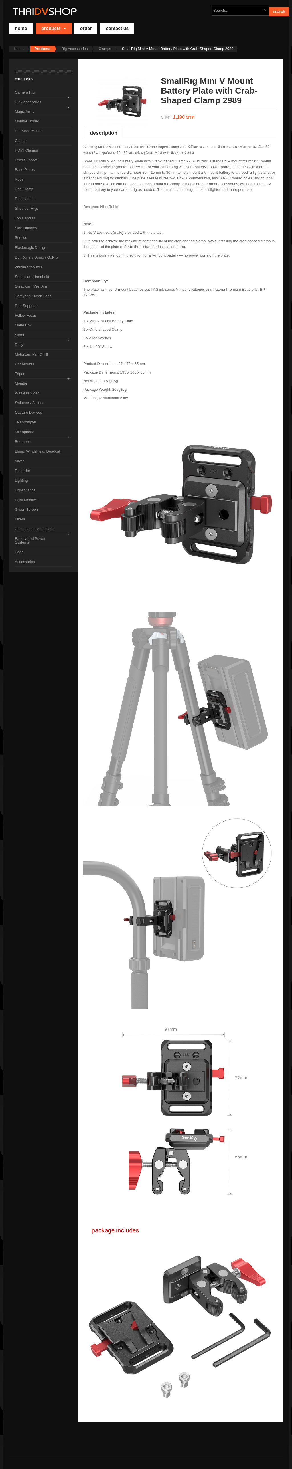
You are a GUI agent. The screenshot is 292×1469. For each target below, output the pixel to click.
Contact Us (117, 28)
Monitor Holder (27, 121)
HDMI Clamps (26, 150)
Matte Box (23, 325)
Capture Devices (28, 412)
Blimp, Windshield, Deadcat (37, 451)
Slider (19, 335)
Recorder (22, 471)
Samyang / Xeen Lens (33, 296)
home (21, 28)
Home (19, 49)
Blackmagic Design (30, 247)
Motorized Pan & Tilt (31, 354)
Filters (20, 519)
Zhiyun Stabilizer (28, 267)
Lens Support (26, 160)
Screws (21, 237)
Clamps (105, 49)
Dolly (19, 344)
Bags (19, 552)
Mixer (19, 461)
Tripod (20, 374)
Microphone (24, 432)
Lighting (21, 480)
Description (103, 133)
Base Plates (25, 170)
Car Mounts (24, 364)
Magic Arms (24, 111)
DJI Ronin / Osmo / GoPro (36, 257)
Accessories (25, 562)
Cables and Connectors (34, 529)
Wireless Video (27, 393)
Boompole (23, 441)
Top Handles (25, 218)
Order (86, 28)
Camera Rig (25, 92)
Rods (19, 179)
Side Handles (26, 228)
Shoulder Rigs (26, 208)
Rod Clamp (24, 189)
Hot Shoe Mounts (29, 131)
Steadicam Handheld (32, 277)
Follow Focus (26, 315)
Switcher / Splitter (29, 403)
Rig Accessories (74, 49)
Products (53, 28)
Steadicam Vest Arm (31, 286)
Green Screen (26, 509)
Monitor (21, 383)
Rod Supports (26, 306)
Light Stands (25, 490)
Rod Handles (25, 199)
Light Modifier (26, 500)
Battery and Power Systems (30, 540)
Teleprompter (25, 422)
